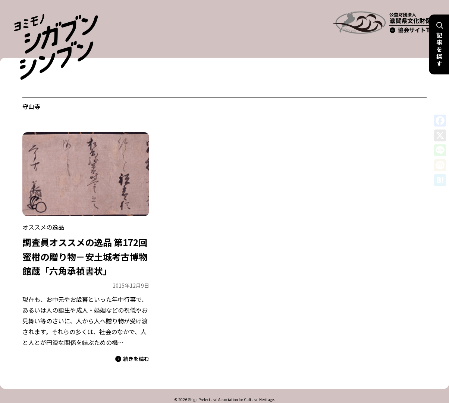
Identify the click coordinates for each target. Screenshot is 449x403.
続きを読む (132, 344)
